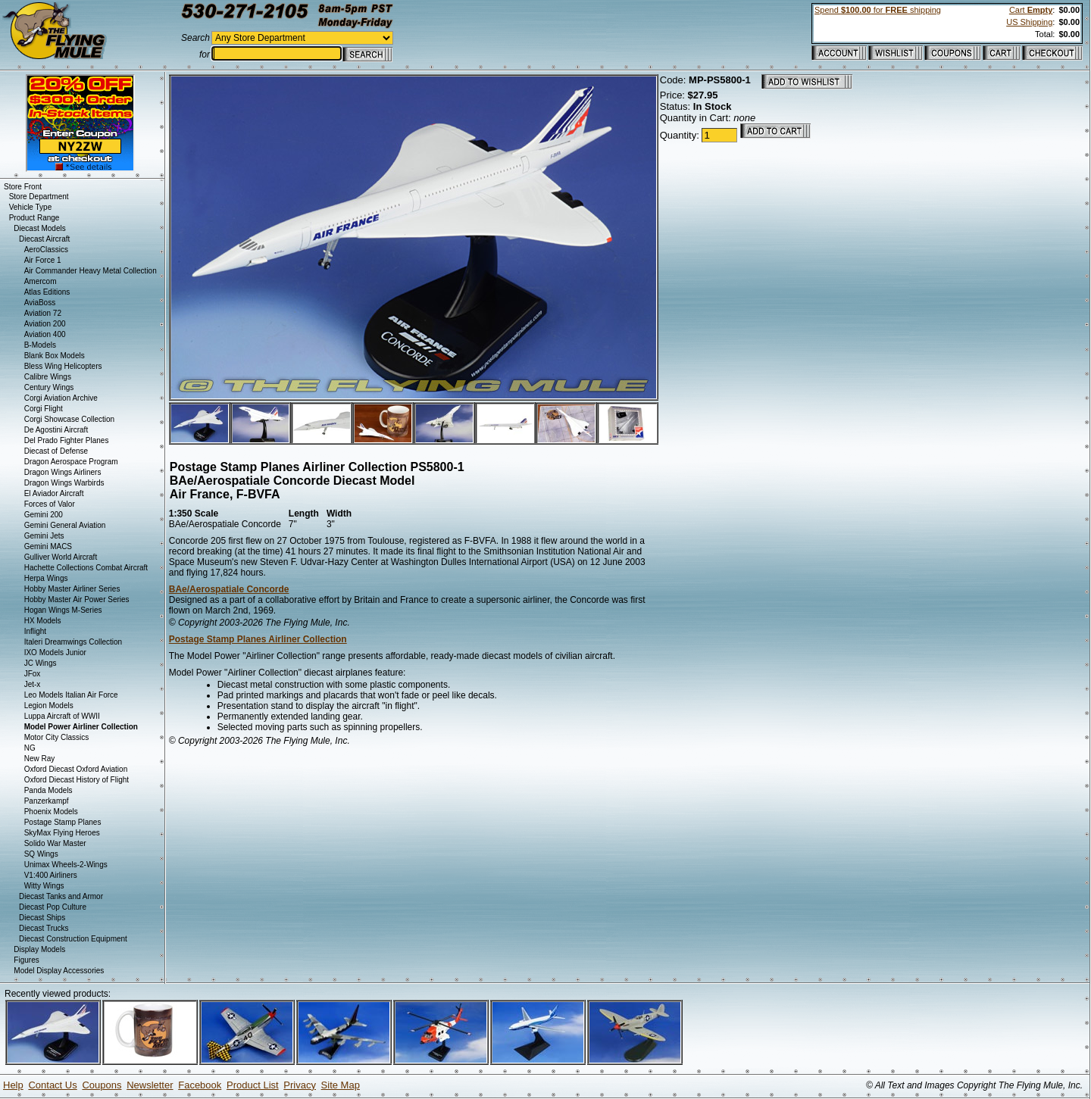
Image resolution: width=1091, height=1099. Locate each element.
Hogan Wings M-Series (63, 610)
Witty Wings (44, 886)
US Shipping (1029, 22)
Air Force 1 (42, 260)
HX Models (42, 621)
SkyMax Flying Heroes (62, 833)
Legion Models (48, 705)
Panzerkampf (46, 801)
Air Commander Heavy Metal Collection (90, 271)
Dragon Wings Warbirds (64, 483)
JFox (32, 674)
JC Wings (40, 663)
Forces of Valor (49, 504)
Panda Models (48, 790)
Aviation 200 (45, 324)
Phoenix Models (51, 811)
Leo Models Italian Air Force (71, 695)
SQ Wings (41, 854)
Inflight (35, 631)
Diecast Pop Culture (52, 907)
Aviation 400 (45, 334)
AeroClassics (46, 249)
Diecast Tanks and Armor (61, 896)
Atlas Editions (47, 292)
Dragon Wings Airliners (63, 472)
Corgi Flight (43, 408)
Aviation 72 (42, 313)
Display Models (39, 949)
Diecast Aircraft (44, 239)
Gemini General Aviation (65, 525)
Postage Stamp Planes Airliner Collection (258, 639)
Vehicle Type (30, 207)
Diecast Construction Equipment (73, 939)
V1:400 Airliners (50, 875)
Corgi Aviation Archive (61, 398)
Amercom (40, 281)
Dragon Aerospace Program (71, 461)
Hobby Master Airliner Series (72, 589)
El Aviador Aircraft (54, 493)
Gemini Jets (44, 536)
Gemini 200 (43, 514)
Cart (1030, 9)
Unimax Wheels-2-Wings (66, 864)
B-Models (40, 345)
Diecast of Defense (56, 451)
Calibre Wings (47, 377)
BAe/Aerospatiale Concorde (229, 589)
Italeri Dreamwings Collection (73, 642)
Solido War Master (55, 843)
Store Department (39, 196)
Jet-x (32, 684)
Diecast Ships (42, 917)
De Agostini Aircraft (56, 430)
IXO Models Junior (55, 652)
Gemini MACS (48, 546)
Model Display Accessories (59, 970)
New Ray (39, 758)
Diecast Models (39, 228)
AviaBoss (40, 302)
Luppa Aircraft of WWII (62, 716)
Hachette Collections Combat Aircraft (86, 568)
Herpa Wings (46, 578)
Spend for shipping (877, 9)
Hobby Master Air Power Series (77, 599)
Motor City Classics (56, 737)
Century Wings (49, 387)
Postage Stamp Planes (63, 822)
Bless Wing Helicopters (63, 366)
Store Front (23, 187)
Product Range (34, 218)
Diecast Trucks (44, 928)
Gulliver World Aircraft (61, 557)
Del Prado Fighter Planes (66, 440)
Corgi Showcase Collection (69, 419)
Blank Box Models (54, 355)
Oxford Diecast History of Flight (76, 780)
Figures (26, 960)
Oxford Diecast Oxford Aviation (76, 769)
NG (30, 748)
